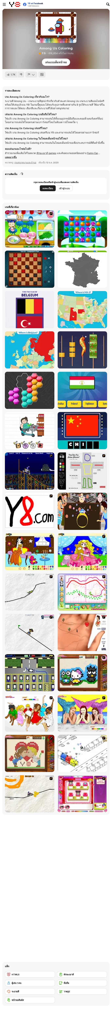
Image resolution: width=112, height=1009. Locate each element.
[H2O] (82, 713)
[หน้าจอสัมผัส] (30, 1000)
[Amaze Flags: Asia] (82, 430)
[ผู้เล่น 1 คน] (30, 983)
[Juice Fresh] (82, 229)
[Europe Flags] (29, 309)
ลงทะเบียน (47, 188)
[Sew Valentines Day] (29, 753)
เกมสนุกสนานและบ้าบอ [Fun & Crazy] (25, 162)
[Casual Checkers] (29, 269)
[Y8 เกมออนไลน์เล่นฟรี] (14, 4)
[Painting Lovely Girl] (29, 551)
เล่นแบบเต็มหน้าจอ (56, 62)
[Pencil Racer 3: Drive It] (29, 793)
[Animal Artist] (82, 592)
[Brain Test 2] (29, 430)
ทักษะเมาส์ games (46, 153)
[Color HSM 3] (29, 713)
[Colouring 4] (82, 551)
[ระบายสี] (30, 991)
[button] (11, 157)
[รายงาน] (31, 74)
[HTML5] (30, 974)
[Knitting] (82, 672)
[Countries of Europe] (29, 349)
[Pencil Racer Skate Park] (29, 632)
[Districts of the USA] (82, 309)
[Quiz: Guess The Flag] (82, 390)
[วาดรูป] (82, 991)
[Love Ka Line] (82, 632)
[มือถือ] (82, 983)
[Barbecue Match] (82, 349)
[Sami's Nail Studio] (82, 793)
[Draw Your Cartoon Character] (82, 471)
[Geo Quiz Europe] (82, 269)
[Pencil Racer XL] (29, 592)
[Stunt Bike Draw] (29, 471)
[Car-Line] (29, 672)
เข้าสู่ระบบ (64, 188)
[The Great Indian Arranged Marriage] (82, 511)
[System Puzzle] (29, 390)
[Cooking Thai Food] (29, 229)
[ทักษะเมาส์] (82, 974)
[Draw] (29, 511)
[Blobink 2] (82, 753)
